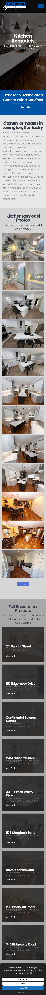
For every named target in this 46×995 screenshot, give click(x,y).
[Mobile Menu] (41, 6)
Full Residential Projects (26, 609)
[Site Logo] (14, 6)
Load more (23, 584)
